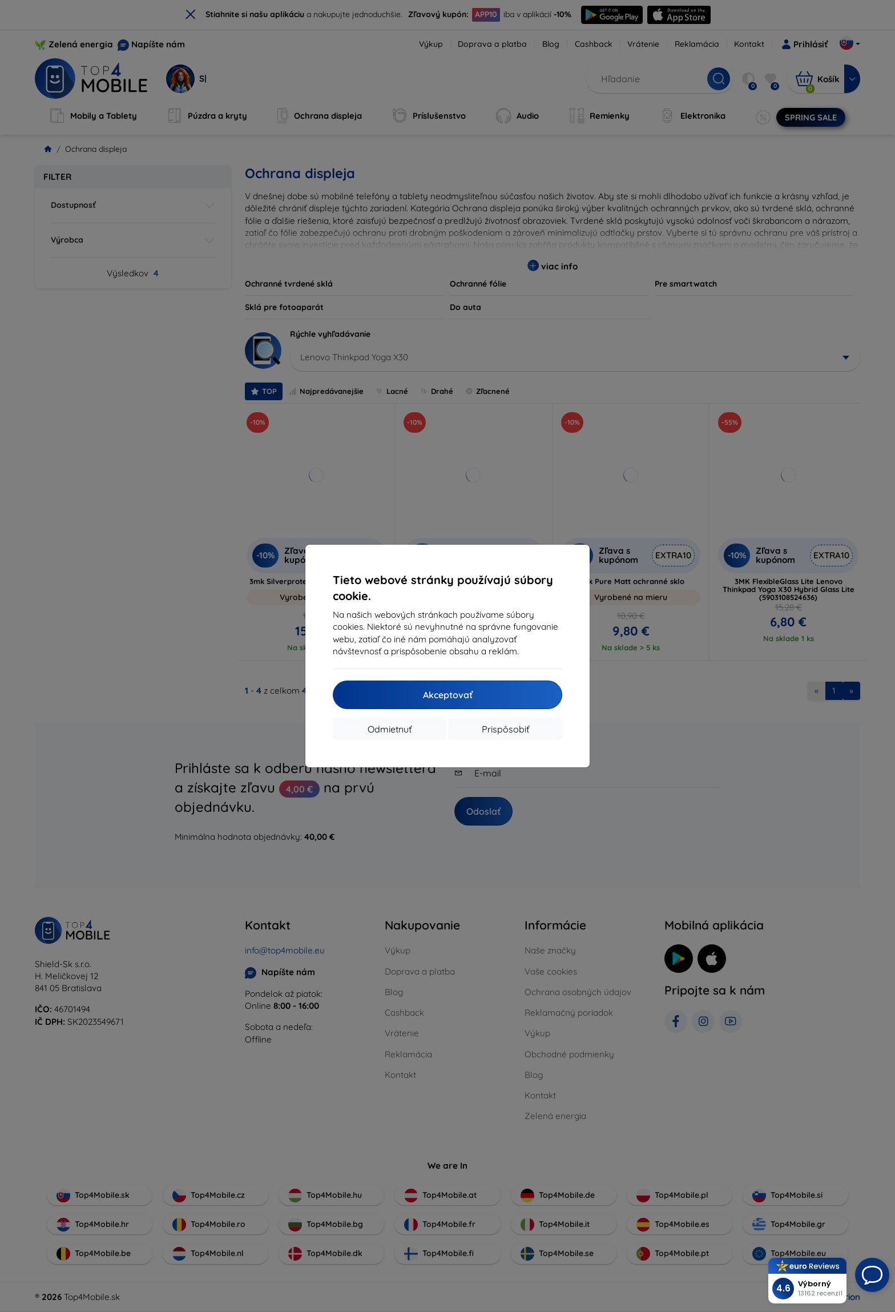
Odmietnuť (390, 729)
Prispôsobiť (505, 729)
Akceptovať (448, 695)
